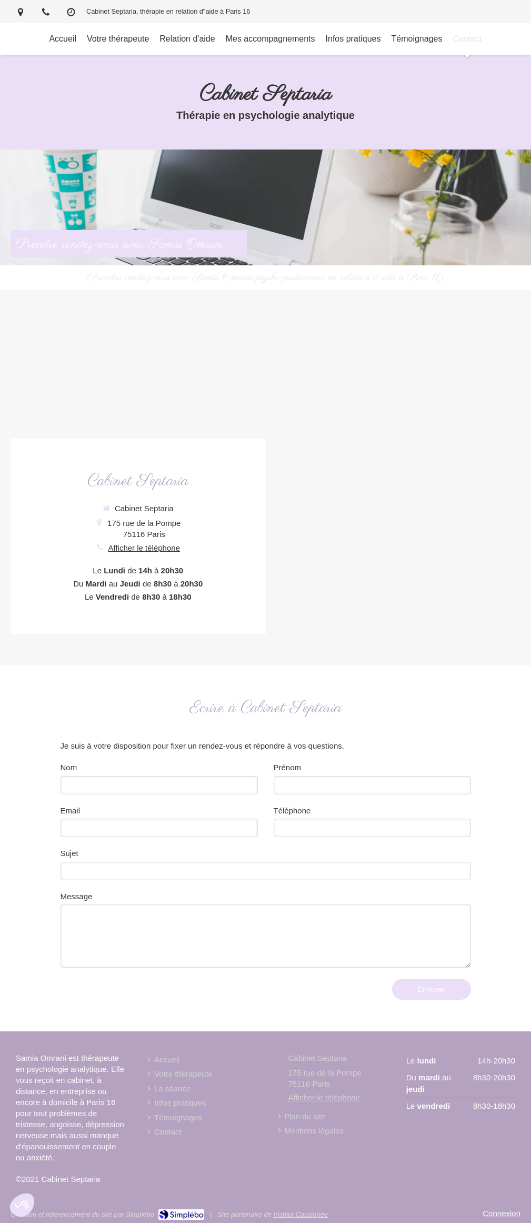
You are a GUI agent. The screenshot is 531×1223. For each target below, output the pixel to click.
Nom (69, 767)
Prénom (288, 767)
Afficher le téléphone (144, 547)
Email (71, 810)
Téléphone (292, 810)
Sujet (69, 853)
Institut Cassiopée (301, 1214)
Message (77, 896)
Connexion (501, 1213)
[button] (22, 1205)
